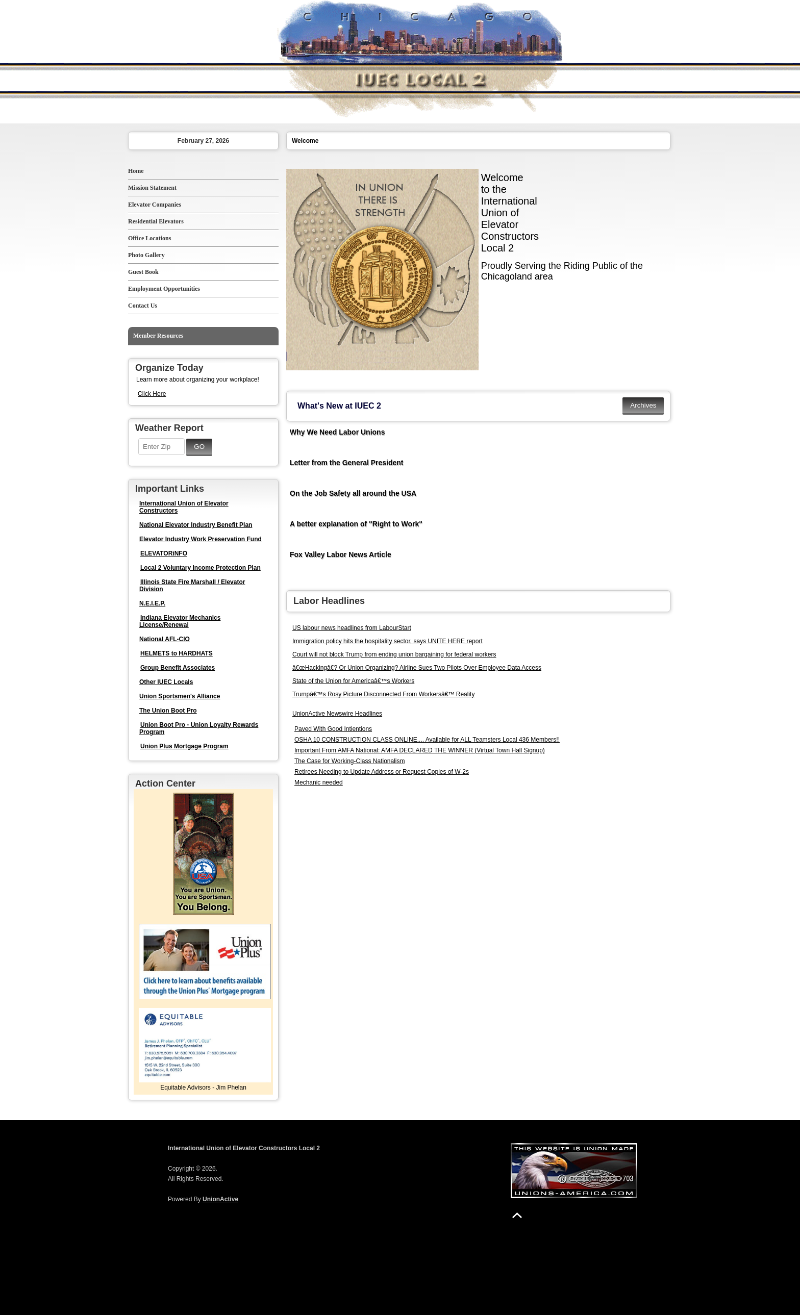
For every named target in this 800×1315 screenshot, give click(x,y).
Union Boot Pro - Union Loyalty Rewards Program (198, 728)
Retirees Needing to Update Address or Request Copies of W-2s (381, 771)
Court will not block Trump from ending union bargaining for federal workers (394, 654)
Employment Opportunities (164, 288)
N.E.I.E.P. (152, 603)
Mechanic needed (318, 782)
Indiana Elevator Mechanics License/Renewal (179, 621)
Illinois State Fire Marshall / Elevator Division (192, 585)
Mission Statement (152, 187)
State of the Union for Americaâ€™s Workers (353, 681)
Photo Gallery (146, 255)
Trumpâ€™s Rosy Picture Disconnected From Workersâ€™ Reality (383, 694)
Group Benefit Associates (177, 667)
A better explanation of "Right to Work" (356, 524)
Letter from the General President (347, 463)
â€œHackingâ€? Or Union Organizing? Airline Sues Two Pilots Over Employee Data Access (416, 667)
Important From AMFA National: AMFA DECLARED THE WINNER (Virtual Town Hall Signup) (419, 750)
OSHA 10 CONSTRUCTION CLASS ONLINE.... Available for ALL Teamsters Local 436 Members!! (427, 739)
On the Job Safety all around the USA (353, 493)
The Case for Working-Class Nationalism (349, 761)
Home (136, 170)
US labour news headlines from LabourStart (351, 627)
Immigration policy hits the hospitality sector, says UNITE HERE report (387, 641)
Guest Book (143, 271)
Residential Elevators (156, 221)
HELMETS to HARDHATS (176, 653)
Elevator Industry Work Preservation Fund (200, 539)
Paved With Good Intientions (333, 728)
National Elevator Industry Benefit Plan (195, 524)
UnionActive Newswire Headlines (337, 713)
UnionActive (220, 1199)
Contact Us (142, 305)
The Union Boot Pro (168, 710)
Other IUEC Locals (166, 682)
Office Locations (149, 238)
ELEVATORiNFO (163, 553)
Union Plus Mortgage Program (184, 746)
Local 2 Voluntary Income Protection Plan (200, 567)
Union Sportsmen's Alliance (179, 696)
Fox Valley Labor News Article (340, 554)
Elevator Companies (154, 204)
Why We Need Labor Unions (337, 432)
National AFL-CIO (164, 639)
